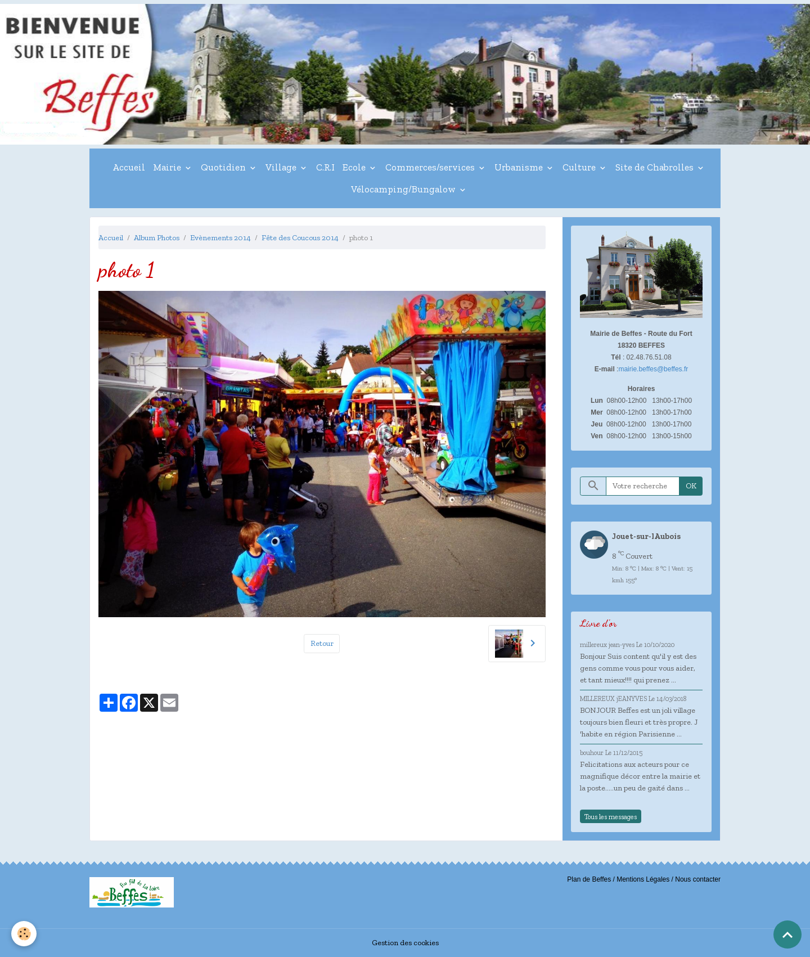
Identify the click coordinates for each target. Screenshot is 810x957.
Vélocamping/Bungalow (404, 189)
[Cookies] (24, 933)
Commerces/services (431, 167)
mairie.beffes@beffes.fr (653, 369)
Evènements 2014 (220, 237)
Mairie (168, 167)
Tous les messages (610, 816)
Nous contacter (698, 879)
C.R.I (325, 167)
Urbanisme (519, 167)
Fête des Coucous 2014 (300, 237)
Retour (322, 643)
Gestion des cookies (405, 942)
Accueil (128, 167)
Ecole (355, 167)
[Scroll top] (787, 934)
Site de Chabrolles (655, 167)
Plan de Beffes (589, 879)
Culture (580, 167)
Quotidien (224, 167)
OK (691, 486)
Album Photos (156, 237)
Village (282, 167)
